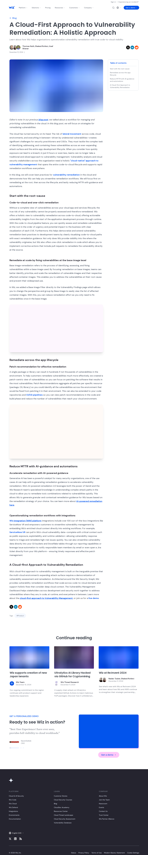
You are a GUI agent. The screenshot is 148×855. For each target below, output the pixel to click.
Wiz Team (20, 682)
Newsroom (103, 804)
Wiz (25, 520)
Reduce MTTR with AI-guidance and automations (122, 80)
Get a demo (131, 8)
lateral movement (72, 133)
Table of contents (118, 63)
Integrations (13, 811)
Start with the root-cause (119, 69)
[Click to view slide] (14, 747)
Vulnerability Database (62, 823)
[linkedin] (132, 47)
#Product (20, 616)
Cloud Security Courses (63, 800)
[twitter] (128, 47)
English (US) (16, 833)
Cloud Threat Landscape (63, 815)
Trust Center (103, 815)
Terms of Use (96, 853)
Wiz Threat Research (70, 682)
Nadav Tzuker (114, 678)
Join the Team (104, 800)
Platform (23, 8)
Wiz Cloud (13, 804)
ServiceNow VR (17, 532)
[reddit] (137, 47)
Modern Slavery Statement (114, 853)
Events (101, 807)
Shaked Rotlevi (41, 46)
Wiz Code (12, 800)
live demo (93, 598)
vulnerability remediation (66, 174)
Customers (74, 8)
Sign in (113, 2)
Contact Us (103, 811)
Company (89, 8)
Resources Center (61, 811)
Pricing (48, 8)
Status (73, 853)
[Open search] (113, 7)
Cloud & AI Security (16, 796)
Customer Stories (60, 796)
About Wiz (103, 796)
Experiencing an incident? (128, 2)
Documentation (15, 819)
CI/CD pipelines (34, 394)
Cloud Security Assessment (64, 819)
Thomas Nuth (28, 46)
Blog (13, 18)
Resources (60, 8)
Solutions (36, 8)
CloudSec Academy (61, 807)
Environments (14, 815)
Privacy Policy (83, 853)
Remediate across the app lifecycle (120, 73)
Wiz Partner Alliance (106, 819)
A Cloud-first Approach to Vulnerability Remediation (120, 86)
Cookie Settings (133, 853)
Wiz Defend (13, 807)
